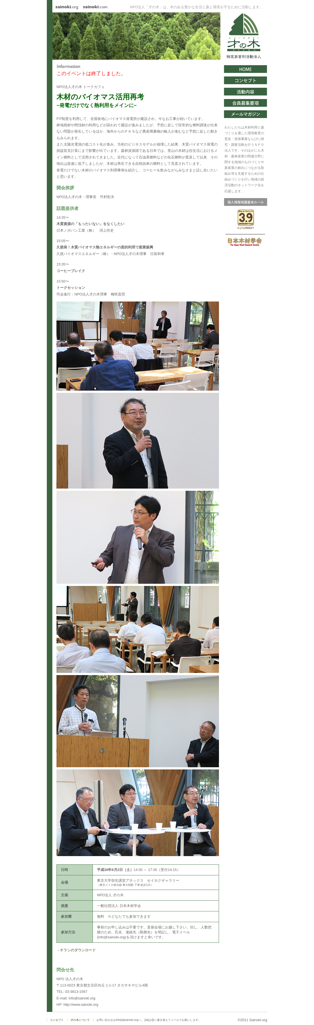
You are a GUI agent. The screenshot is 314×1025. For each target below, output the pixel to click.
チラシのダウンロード (78, 950)
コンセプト (57, 1019)
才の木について (80, 1019)
